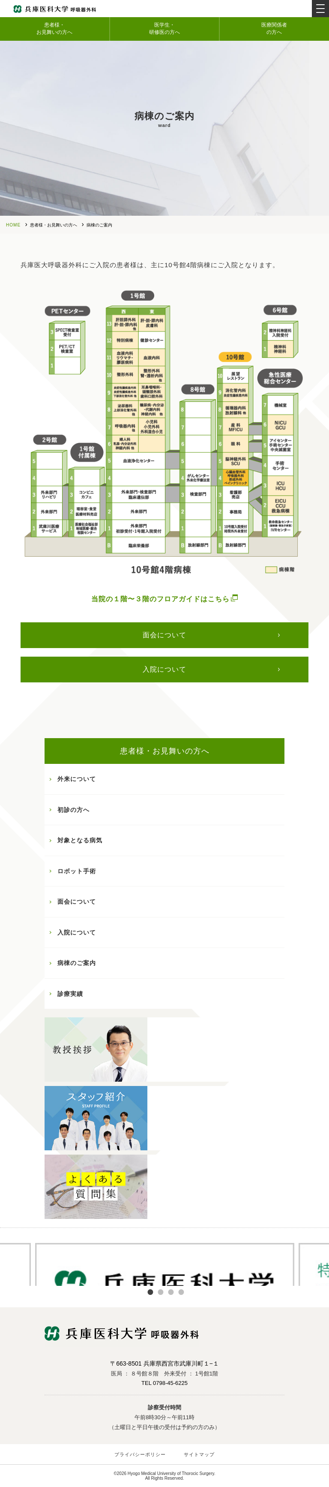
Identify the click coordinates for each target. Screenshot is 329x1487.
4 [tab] (181, 1292)
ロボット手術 (76, 871)
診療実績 (70, 993)
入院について (164, 669)
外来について (76, 778)
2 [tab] (160, 1292)
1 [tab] (150, 1292)
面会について (164, 635)
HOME (13, 225)
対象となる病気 (79, 840)
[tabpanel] (164, 1263)
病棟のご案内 (76, 962)
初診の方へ (73, 809)
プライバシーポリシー (140, 1454)
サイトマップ (199, 1454)
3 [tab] (171, 1292)
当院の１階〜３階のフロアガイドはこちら (164, 598)
